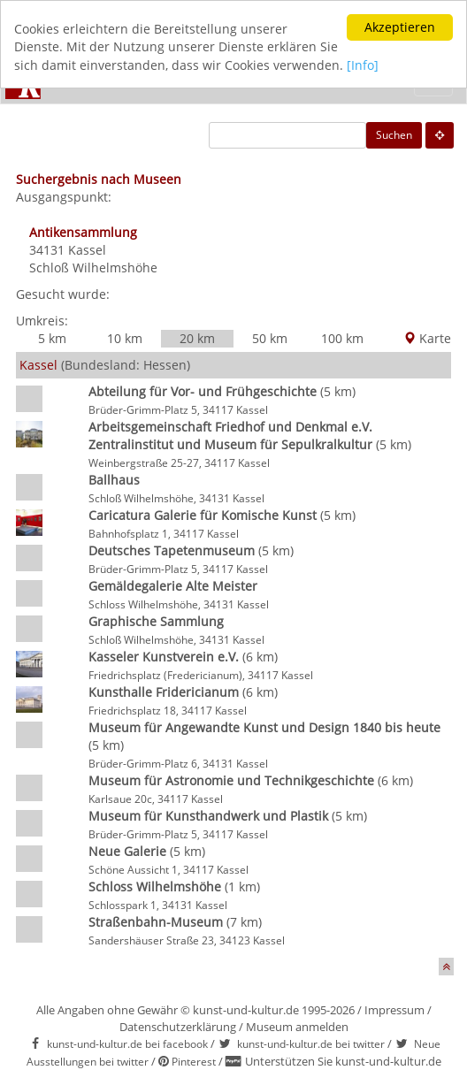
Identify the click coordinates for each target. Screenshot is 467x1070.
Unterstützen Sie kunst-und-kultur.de (343, 1061)
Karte (427, 338)
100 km (342, 338)
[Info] (363, 65)
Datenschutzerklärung (177, 1027)
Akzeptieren (399, 27)
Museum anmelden (297, 1027)
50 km (269, 338)
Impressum (394, 1010)
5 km (52, 338)
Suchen (394, 134)
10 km (124, 338)
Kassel (87, 249)
